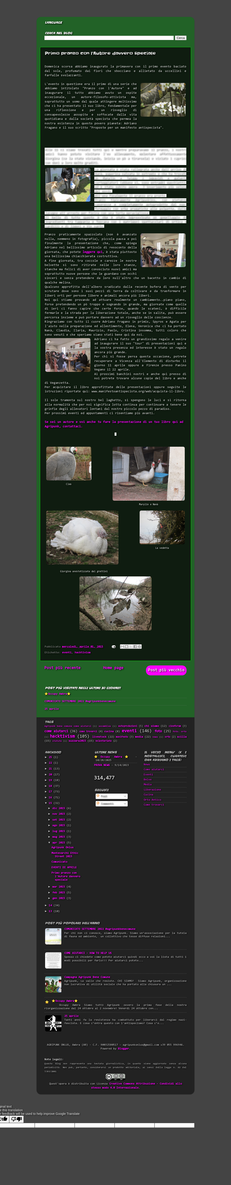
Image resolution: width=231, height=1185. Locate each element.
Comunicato (59, 862)
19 (51, 780)
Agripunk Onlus (62, 847)
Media (148, 784)
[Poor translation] (16, 1119)
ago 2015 (59, 825)
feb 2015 (59, 892)
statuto (57, 741)
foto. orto (180, 732)
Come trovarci (154, 804)
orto (167, 737)
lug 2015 (59, 831)
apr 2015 (59, 842)
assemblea (105, 726)
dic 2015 (59, 808)
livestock (99, 737)
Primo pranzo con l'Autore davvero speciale (65, 876)
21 (51, 769)
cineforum (175, 726)
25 (51, 757)
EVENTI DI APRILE (64, 867)
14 (51, 905)
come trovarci (88, 731)
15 (51, 803)
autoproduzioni (127, 726)
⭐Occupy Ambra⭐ (57, 694)
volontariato (103, 741)
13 (51, 911)
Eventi (148, 774)
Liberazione (152, 789)
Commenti (105, 803)
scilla (182, 737)
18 (51, 786)
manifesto (122, 737)
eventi (67, 652)
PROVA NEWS (102, 765)
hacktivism (82, 652)
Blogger (123, 1048)
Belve (148, 779)
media (139, 737)
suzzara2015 (77, 741)
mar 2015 (59, 887)
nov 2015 (59, 814)
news (155, 737)
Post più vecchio (166, 670)
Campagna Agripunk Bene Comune (87, 977)
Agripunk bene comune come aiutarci (67, 726)
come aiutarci (56, 731)
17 (51, 791)
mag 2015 (59, 837)
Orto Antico (152, 800)
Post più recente (62, 668)
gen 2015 (59, 898)
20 (51, 774)
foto (158, 731)
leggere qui (92, 252)
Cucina (148, 794)
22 (51, 763)
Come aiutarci (154, 769)
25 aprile (51, 709)
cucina (109, 731)
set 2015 (59, 820)
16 (51, 797)
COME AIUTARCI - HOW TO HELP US (88, 953)
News (147, 764)
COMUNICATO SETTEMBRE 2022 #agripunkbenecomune (80, 701)
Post (102, 796)
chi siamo (151, 726)
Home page (113, 668)
